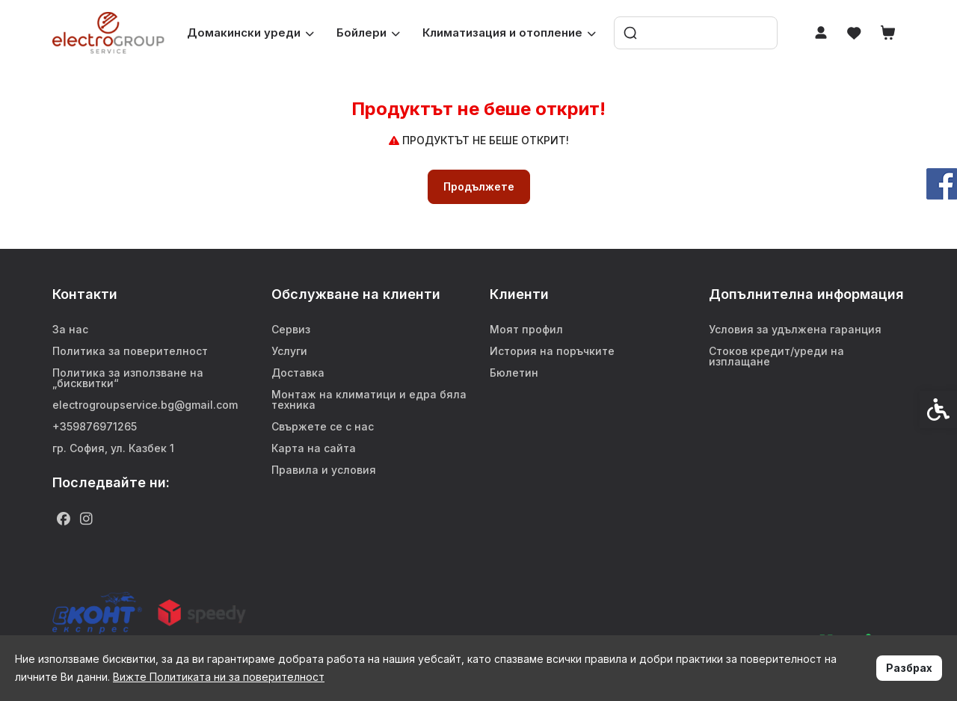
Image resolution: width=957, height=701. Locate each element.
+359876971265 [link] (94, 426)
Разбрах (909, 667)
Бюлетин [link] (514, 372)
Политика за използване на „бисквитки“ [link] (127, 377)
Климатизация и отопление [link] (509, 32)
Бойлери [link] (368, 32)
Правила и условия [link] (323, 469)
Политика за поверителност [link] (130, 351)
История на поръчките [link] (552, 351)
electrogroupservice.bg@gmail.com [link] (145, 404)
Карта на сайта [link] (313, 448)
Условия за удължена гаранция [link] (795, 329)
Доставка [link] (297, 372)
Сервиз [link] (290, 329)
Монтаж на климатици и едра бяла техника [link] (369, 399)
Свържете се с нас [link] (322, 426)
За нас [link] (70, 329)
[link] (108, 32)
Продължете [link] (478, 186)
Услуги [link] (289, 351)
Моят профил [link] (526, 329)
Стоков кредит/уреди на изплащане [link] (776, 356)
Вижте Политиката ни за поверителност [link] (218, 676)
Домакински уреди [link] (250, 32)
